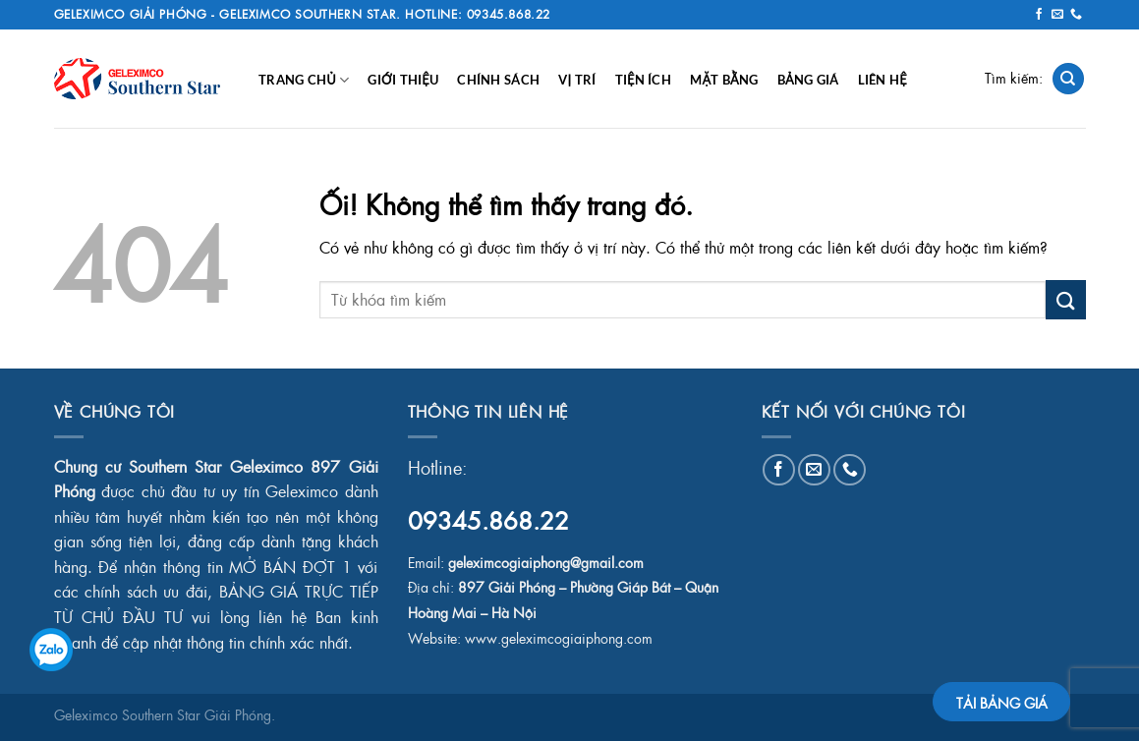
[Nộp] (1065, 299)
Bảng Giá (808, 79)
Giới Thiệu (403, 79)
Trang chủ (303, 80)
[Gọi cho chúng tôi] (1076, 15)
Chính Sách (498, 79)
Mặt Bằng (724, 79)
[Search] (1068, 79)
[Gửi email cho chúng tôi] (1057, 15)
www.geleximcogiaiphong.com (559, 638)
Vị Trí (577, 79)
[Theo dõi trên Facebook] (1039, 15)
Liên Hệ (882, 79)
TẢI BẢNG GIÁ (1002, 702)
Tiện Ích (643, 79)
